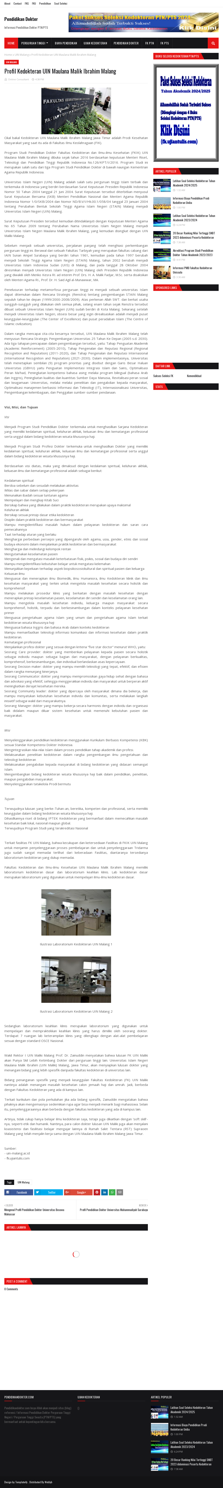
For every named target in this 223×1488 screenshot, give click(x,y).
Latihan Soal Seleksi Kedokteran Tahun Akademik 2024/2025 (194, 183)
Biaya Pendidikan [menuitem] (66, 43)
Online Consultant (18, 79)
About (7, 3)
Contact (18, 3)
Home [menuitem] (11, 43)
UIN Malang (22, 55)
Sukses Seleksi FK (163, 376)
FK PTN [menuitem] (149, 43)
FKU (34, 3)
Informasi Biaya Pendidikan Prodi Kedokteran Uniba (191, 200)
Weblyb (48, 1482)
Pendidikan (45, 3)
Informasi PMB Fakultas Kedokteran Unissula (192, 270)
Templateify (21, 1482)
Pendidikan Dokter (21, 19)
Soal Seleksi (60, 3)
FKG (27, 3)
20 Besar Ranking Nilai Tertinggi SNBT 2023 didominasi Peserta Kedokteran (194, 235)
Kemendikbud (194, 376)
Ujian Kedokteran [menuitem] (95, 43)
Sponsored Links (166, 287)
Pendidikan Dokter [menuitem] (126, 43)
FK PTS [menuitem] (164, 43)
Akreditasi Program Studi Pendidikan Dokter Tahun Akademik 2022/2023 (193, 252)
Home (8, 55)
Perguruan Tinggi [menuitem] (33, 43)
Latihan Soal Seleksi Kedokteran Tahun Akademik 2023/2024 (194, 217)
